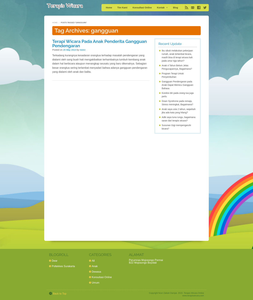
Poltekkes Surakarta (63, 266)
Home (109, 7)
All (93, 260)
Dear (54, 260)
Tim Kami (122, 7)
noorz (82, 50)
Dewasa (96, 271)
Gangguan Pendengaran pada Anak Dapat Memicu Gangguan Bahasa (177, 85)
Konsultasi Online (142, 7)
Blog (175, 7)
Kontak (161, 7)
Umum (95, 282)
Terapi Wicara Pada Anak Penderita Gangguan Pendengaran (99, 43)
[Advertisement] (177, 184)
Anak (95, 266)
